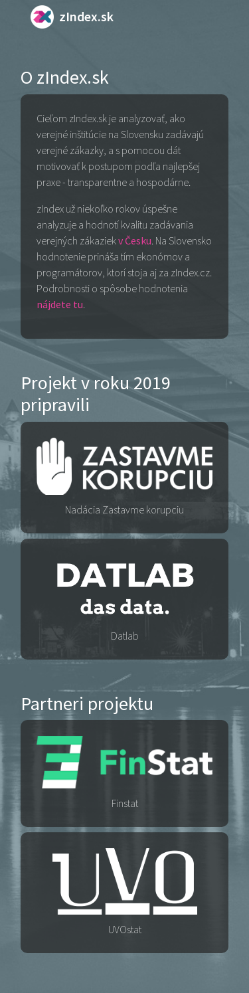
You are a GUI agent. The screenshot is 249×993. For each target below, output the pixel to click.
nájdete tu (60, 304)
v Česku (134, 240)
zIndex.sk (72, 16)
